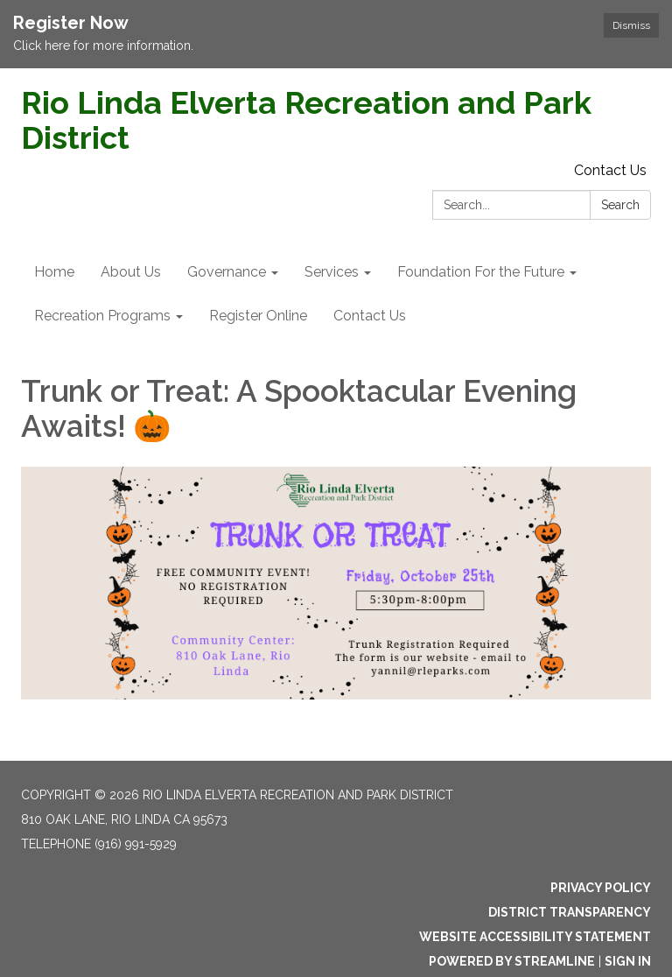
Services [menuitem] (331, 272)
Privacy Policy (600, 888)
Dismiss (631, 25)
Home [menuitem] (54, 272)
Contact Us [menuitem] (369, 315)
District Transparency (569, 912)
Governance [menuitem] (226, 272)
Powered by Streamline (512, 961)
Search (620, 205)
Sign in (628, 961)
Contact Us (610, 170)
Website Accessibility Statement (535, 937)
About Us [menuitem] (131, 272)
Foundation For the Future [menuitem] (480, 272)
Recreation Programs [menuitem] (102, 315)
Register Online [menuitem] (258, 315)
